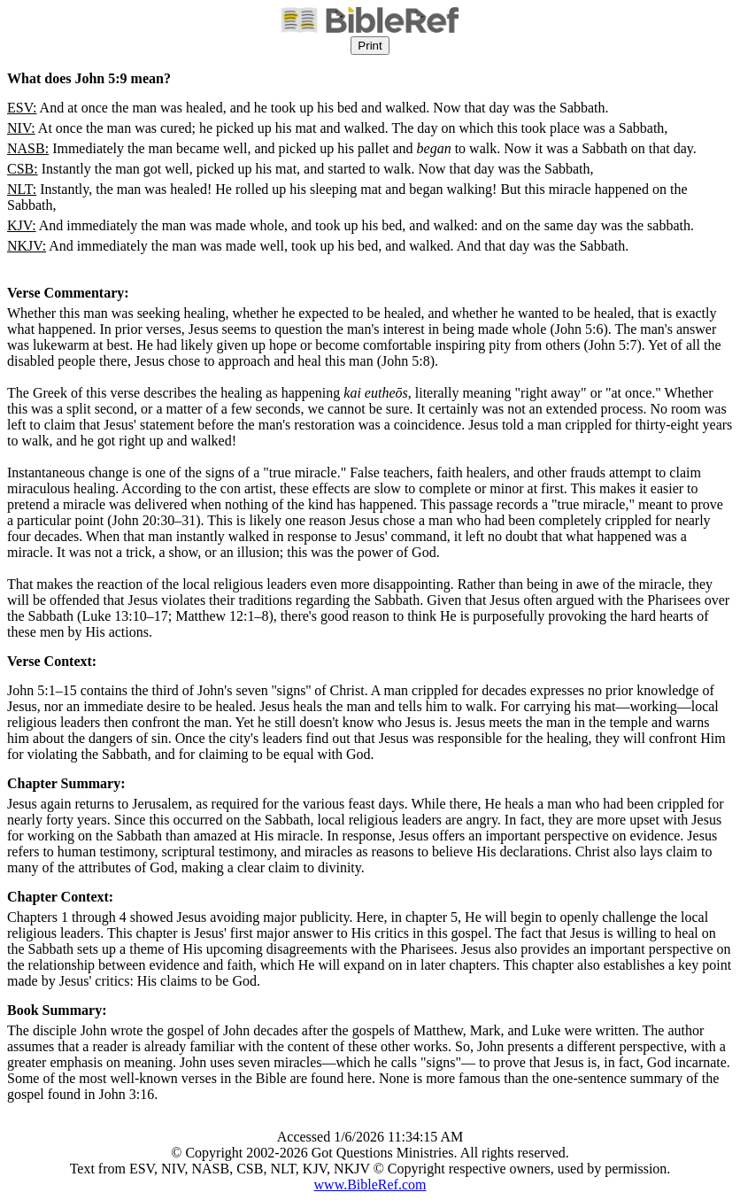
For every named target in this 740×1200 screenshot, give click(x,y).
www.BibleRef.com (370, 1184)
